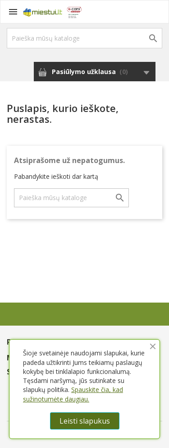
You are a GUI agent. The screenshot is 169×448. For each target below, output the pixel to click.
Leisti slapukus (84, 421)
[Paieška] (84, 38)
